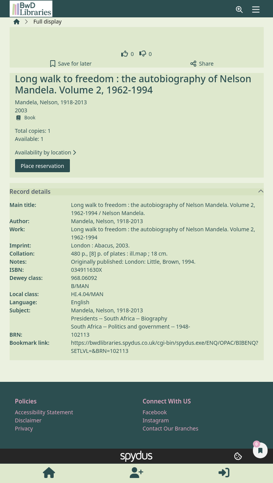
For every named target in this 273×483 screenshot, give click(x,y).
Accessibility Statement (44, 412)
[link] (127, 54)
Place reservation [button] (45, 165)
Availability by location (45, 152)
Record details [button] (137, 191)
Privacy (24, 428)
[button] (239, 9)
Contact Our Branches (170, 428)
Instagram (155, 420)
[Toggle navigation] (255, 9)
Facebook (154, 412)
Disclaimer (28, 420)
